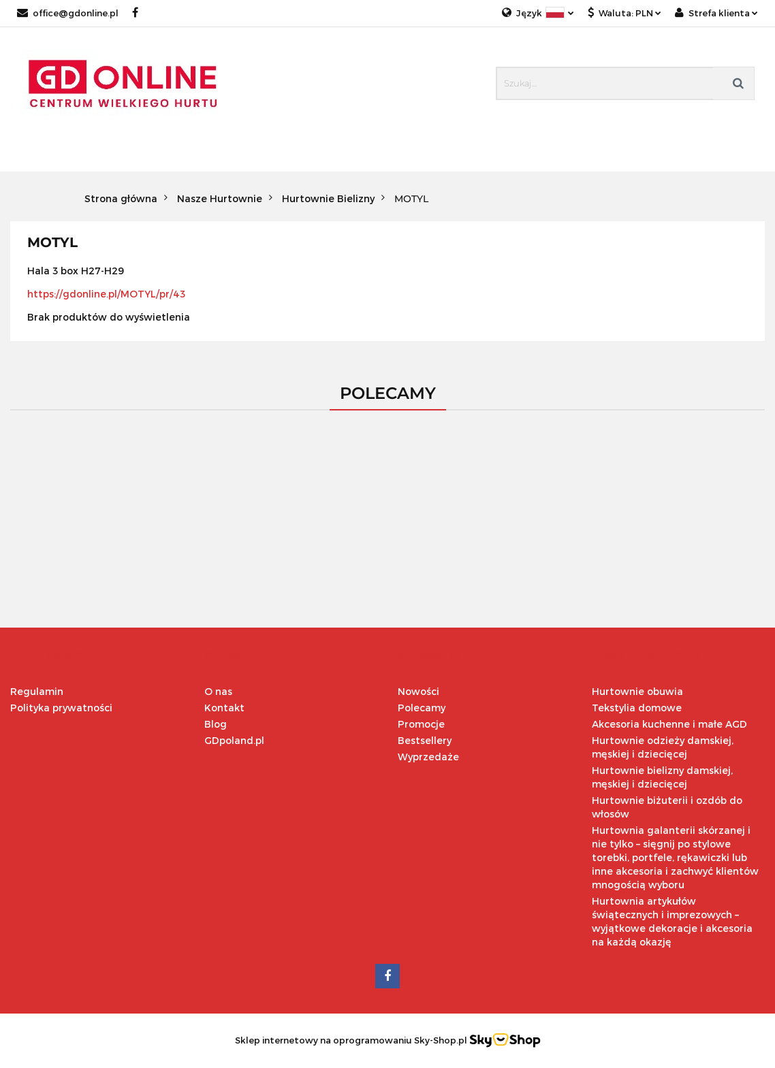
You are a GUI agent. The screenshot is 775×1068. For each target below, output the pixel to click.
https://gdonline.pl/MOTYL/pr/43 (106, 294)
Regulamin (36, 691)
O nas (218, 691)
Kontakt (224, 707)
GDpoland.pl (234, 740)
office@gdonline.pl (67, 12)
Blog (215, 724)
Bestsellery (425, 740)
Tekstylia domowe (637, 707)
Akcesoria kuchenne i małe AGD (669, 724)
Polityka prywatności (61, 707)
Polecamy (421, 707)
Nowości (418, 691)
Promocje (421, 724)
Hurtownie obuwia (637, 691)
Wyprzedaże (428, 756)
